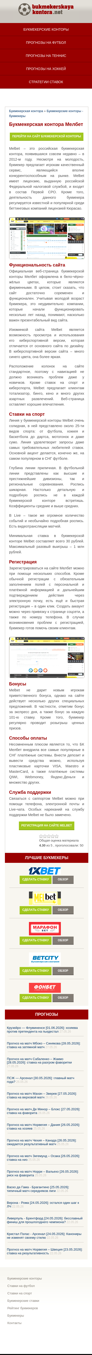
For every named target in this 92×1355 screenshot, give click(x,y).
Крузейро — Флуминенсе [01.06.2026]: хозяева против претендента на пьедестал (42, 1029)
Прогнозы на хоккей (46, 69)
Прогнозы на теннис (46, 56)
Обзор (63, 879)
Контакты (14, 1323)
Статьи (46, 95)
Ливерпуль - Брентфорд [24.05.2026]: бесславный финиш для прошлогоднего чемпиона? (45, 1220)
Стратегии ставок (46, 82)
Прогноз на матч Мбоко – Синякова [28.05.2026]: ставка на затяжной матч (43, 1045)
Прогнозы (46, 1014)
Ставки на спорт (19, 1293)
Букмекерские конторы (46, 29)
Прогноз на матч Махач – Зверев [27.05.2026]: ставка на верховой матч (42, 1095)
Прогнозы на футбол (46, 43)
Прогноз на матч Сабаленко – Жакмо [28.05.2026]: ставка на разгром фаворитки (39, 1060)
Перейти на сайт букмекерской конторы (46, 136)
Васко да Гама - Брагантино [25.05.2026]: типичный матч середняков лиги (38, 1189)
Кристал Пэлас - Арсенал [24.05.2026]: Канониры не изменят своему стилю (44, 1235)
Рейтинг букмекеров (22, 1308)
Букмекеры (15, 1315)
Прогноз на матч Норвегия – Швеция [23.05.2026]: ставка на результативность (45, 1251)
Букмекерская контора (26, 111)
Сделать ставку (35, 879)
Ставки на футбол (21, 1286)
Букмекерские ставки (23, 1301)
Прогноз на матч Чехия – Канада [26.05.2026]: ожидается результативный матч (42, 1142)
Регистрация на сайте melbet (46, 825)
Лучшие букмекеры (46, 858)
